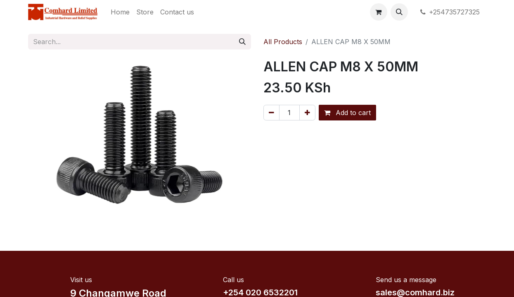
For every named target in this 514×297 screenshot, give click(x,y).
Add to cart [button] (347, 112)
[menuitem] (120, 12)
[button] (399, 12)
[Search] (242, 42)
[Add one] (307, 112)
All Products (282, 42)
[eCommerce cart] (378, 12)
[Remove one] (271, 112)
